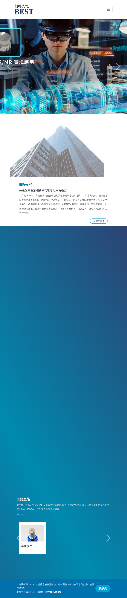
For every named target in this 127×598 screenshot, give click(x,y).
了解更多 (99, 221)
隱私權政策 (56, 592)
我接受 (103, 588)
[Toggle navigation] (109, 9)
